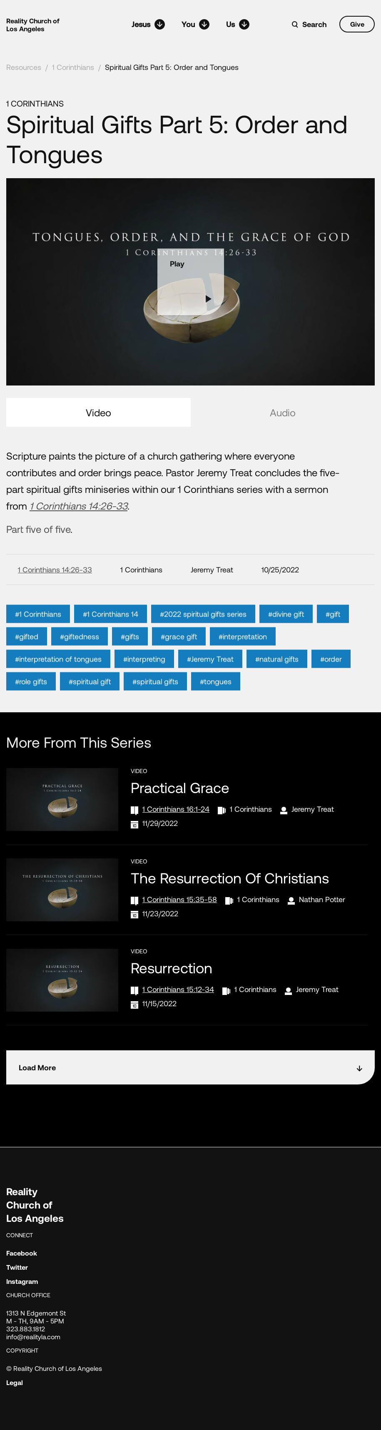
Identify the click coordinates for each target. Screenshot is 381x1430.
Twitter (17, 1267)
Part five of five (38, 529)
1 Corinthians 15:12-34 (178, 989)
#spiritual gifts (155, 706)
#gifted (26, 661)
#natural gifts (277, 683)
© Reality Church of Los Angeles (54, 1368)
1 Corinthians (73, 67)
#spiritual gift (90, 706)
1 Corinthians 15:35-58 (179, 899)
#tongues (216, 706)
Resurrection (171, 967)
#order (331, 683)
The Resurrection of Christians (230, 877)
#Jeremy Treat (210, 683)
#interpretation (243, 661)
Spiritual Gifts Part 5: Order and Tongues (172, 67)
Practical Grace (180, 787)
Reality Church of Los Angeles (33, 24)
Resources (23, 67)
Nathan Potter (322, 899)
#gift (333, 638)
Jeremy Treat (312, 808)
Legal (14, 1382)
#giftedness (79, 661)
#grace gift (179, 661)
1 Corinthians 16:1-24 (175, 808)
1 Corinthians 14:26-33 (78, 506)
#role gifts (31, 706)
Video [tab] (98, 412)
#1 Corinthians (38, 638)
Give (357, 24)
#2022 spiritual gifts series (203, 638)
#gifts (130, 661)
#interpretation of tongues (58, 683)
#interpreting (144, 683)
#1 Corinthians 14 (110, 638)
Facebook (21, 1253)
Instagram (22, 1281)
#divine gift (286, 638)
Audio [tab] (283, 412)
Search (314, 24)
